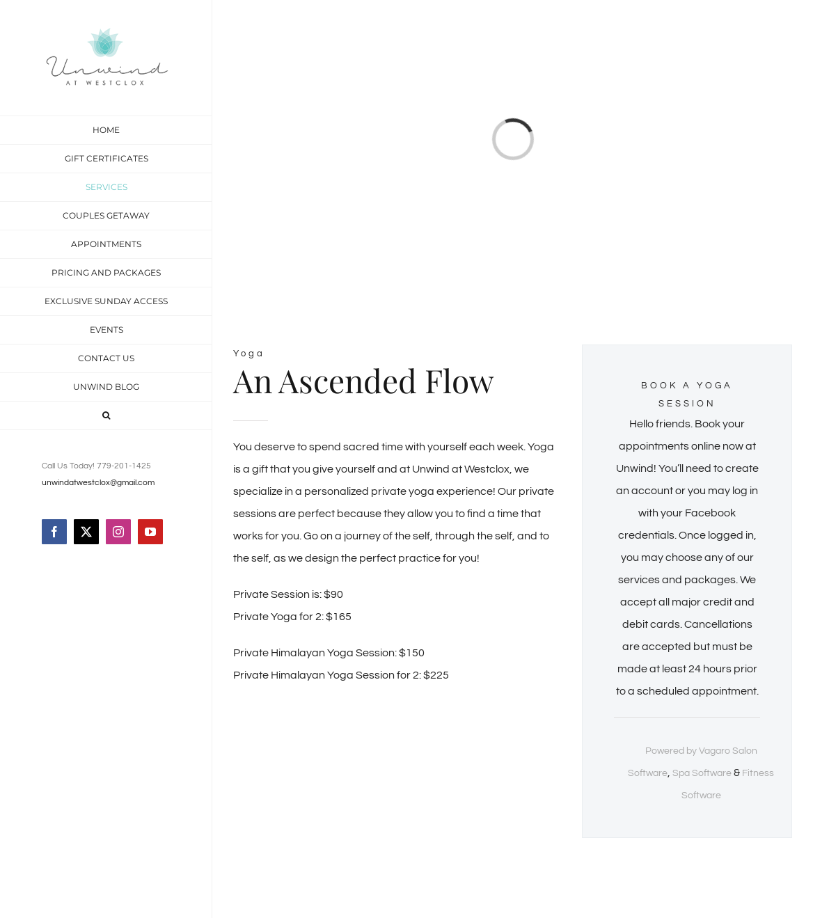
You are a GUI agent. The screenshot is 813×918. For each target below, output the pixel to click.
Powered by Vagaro (687, 751)
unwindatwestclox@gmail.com (98, 482)
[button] (106, 416)
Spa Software (702, 773)
